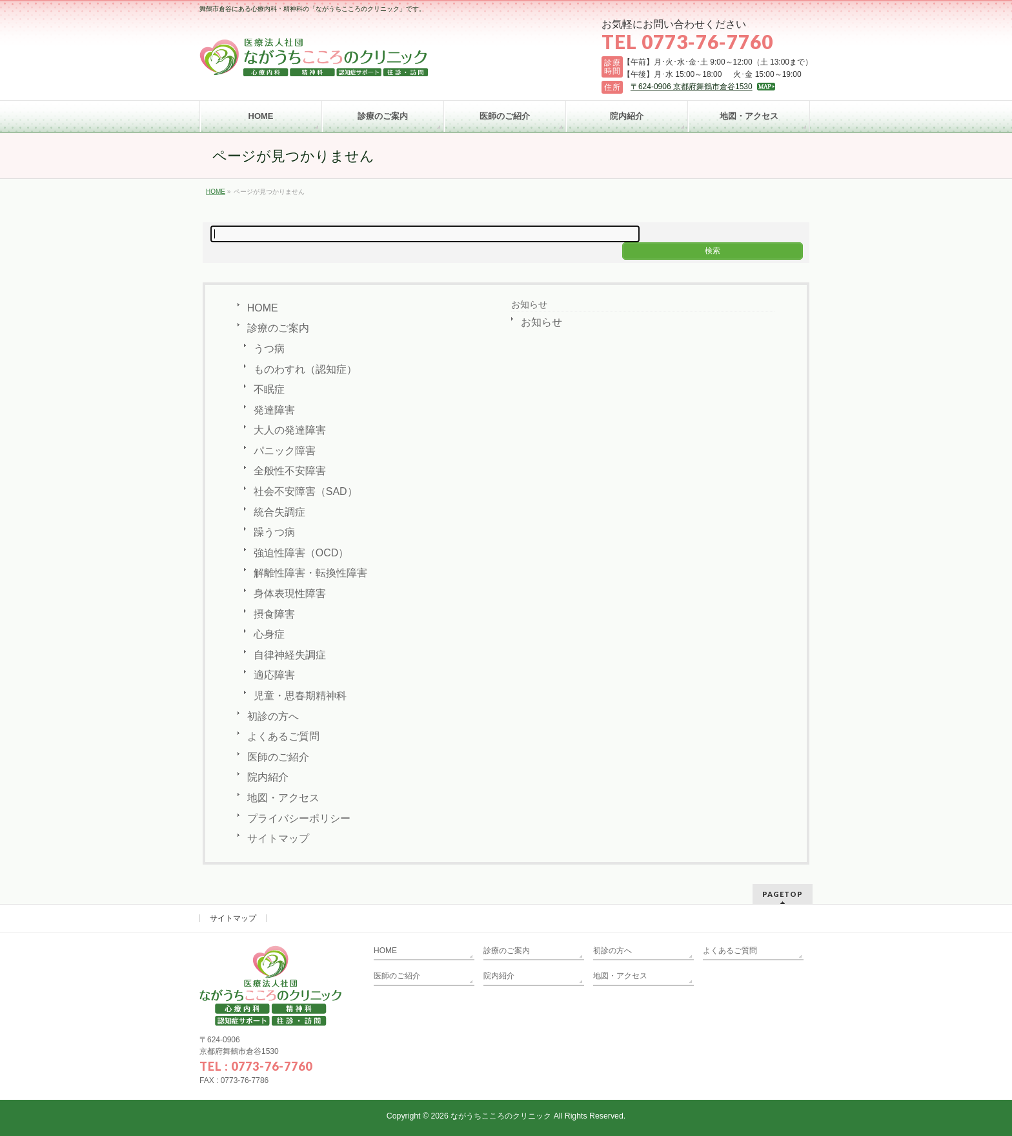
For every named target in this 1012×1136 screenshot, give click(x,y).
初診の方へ (273, 716)
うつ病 (269, 348)
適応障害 (274, 674)
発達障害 (274, 410)
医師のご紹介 (278, 757)
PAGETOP (782, 894)
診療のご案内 (278, 327)
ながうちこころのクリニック (500, 1115)
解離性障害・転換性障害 (310, 572)
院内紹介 (267, 777)
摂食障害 (274, 614)
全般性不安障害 (290, 470)
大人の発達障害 (290, 430)
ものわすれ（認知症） (305, 369)
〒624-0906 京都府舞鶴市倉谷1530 (692, 86)
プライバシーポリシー (298, 818)
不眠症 (269, 389)
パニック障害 (285, 450)
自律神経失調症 (290, 654)
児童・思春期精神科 (300, 695)
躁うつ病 (274, 532)
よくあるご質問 (283, 736)
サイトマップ (278, 838)
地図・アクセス (283, 797)
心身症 (269, 634)
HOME (262, 307)
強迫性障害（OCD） (301, 552)
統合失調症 (279, 512)
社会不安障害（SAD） (306, 491)
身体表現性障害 (290, 593)
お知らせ (529, 304)
